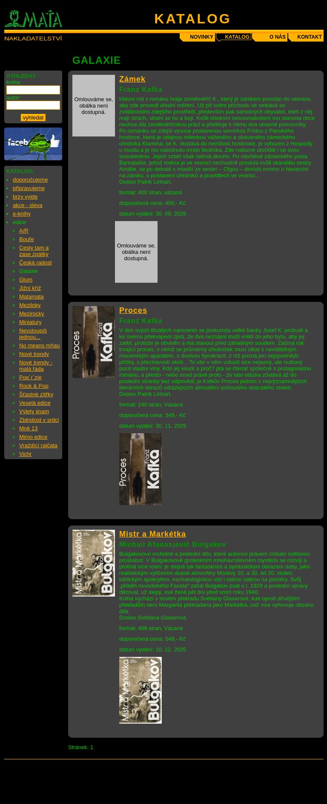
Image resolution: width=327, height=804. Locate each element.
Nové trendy (34, 354)
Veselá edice (35, 403)
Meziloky (30, 305)
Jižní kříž (30, 288)
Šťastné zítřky (36, 394)
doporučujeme (30, 179)
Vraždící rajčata (38, 445)
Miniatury (30, 322)
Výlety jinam (34, 411)
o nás (278, 37)
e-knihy (22, 213)
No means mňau (39, 345)
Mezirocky (31, 313)
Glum (25, 279)
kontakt (309, 37)
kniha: (13, 82)
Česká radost (35, 262)
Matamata (31, 296)
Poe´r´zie (30, 377)
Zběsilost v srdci (39, 420)
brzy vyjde (25, 196)
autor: (13, 97)
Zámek (132, 79)
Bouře (26, 239)
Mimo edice (33, 437)
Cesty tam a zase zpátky (34, 250)
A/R (24, 230)
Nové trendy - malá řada (35, 365)
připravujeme (29, 188)
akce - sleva (27, 205)
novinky (201, 37)
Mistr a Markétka (152, 534)
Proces (133, 310)
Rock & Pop (34, 386)
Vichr (25, 454)
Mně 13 (28, 428)
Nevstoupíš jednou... (33, 333)
